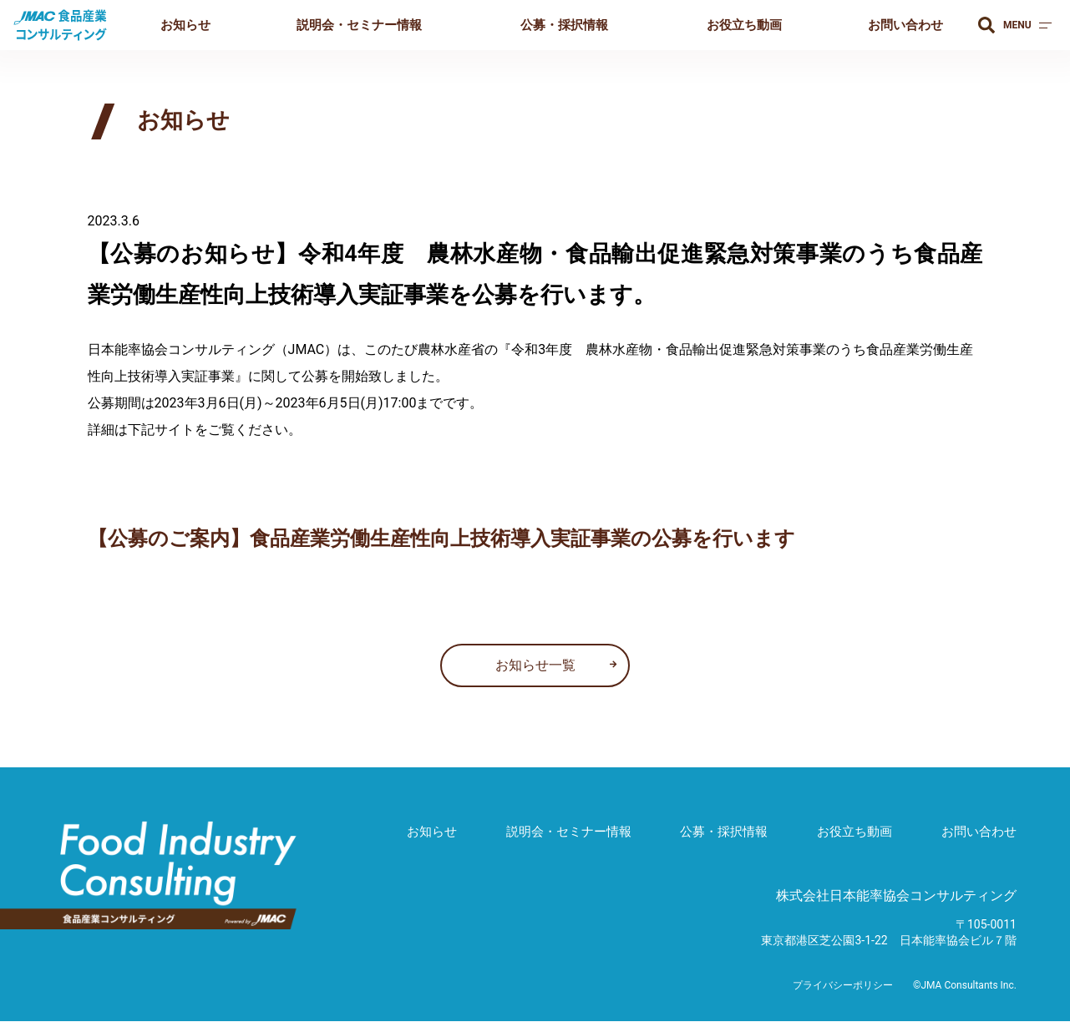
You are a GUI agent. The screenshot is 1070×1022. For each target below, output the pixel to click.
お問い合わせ (905, 25)
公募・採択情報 (564, 25)
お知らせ (185, 25)
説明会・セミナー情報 (359, 25)
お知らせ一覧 (535, 665)
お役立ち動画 (744, 25)
